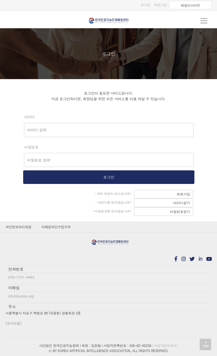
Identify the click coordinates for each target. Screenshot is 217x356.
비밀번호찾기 (180, 211)
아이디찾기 (181, 202)
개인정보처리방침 (18, 226)
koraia (108, 20)
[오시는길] (13, 323)
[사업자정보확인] (165, 345)
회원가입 (183, 194)
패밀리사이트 (190, 5)
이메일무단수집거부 (56, 226)
